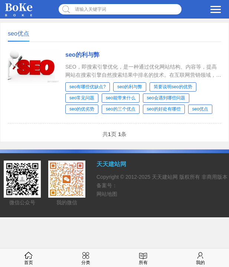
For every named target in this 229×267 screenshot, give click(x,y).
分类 (85, 257)
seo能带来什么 (120, 97)
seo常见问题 (81, 97)
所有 (143, 257)
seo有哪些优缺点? (87, 86)
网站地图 (106, 194)
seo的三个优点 (120, 109)
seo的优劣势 (81, 109)
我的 (200, 257)
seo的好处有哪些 (164, 109)
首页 (28, 257)
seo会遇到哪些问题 (166, 97)
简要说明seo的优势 (173, 86)
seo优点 (200, 109)
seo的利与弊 (82, 55)
